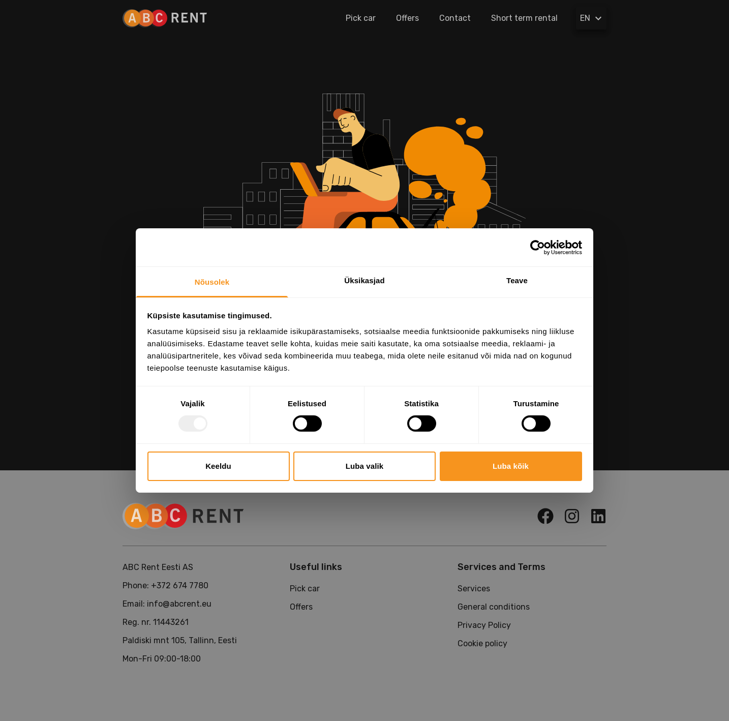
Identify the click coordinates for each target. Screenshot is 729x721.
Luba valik (364, 466)
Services (474, 588)
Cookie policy (482, 643)
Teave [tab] (517, 280)
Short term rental (524, 18)
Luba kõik (511, 466)
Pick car (361, 18)
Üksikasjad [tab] (364, 280)
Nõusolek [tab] (212, 282)
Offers (407, 18)
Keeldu (218, 466)
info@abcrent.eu (179, 604)
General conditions (494, 607)
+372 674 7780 (179, 585)
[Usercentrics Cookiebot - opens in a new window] (537, 247)
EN (592, 18)
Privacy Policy (484, 625)
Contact (455, 18)
